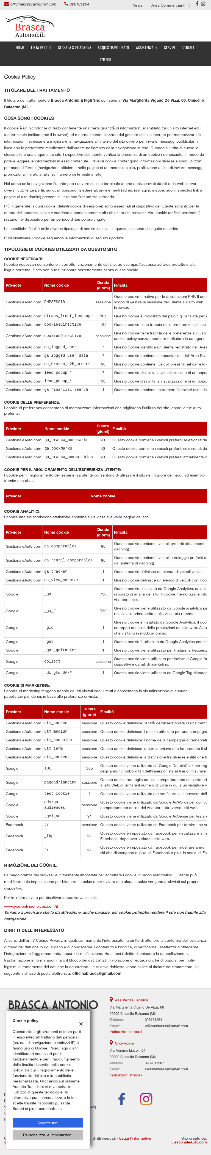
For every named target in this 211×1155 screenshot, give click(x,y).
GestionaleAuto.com (189, 1142)
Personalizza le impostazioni (47, 1135)
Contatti (188, 47)
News (137, 5)
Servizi (169, 47)
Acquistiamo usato (113, 47)
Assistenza (146, 47)
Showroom (124, 1043)
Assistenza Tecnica (131, 1000)
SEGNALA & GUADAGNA (74, 47)
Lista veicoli (41, 47)
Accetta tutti (47, 1123)
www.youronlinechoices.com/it (31, 906)
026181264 (79, 4)
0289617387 (154, 1063)
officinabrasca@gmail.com (33, 4)
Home (20, 47)
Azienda (105, 59)
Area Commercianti (168, 5)
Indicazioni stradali (126, 1031)
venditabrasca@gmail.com (166, 1069)
